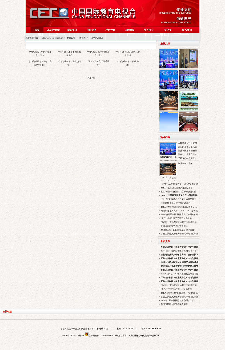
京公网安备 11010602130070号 (101, 335)
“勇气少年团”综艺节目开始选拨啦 (176, 218)
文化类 (167, 29)
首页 (37, 29)
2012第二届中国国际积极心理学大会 (177, 230)
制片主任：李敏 (185, 163)
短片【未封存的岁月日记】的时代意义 (178, 199)
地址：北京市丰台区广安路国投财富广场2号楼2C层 (84, 328)
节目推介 (149, 29)
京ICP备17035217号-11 (73, 335)
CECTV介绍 (52, 29)
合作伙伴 (91, 29)
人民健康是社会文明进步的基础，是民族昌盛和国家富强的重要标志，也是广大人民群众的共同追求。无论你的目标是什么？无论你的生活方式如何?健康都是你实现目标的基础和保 (188, 151)
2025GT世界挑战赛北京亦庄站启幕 (177, 188)
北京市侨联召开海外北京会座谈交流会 (178, 191)
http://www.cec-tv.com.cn (52, 38)
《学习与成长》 (97, 38)
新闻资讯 (72, 29)
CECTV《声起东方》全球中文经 (168, 172)
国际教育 (129, 29)
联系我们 (187, 29)
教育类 (82, 38)
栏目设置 (110, 29)
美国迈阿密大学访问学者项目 (174, 226)
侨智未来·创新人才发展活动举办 (175, 203)
